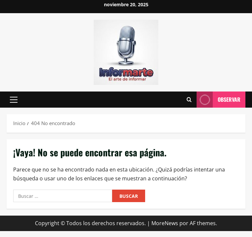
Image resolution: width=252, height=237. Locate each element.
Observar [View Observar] (218, 100)
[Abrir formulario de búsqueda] (189, 99)
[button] (14, 100)
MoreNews (164, 223)
